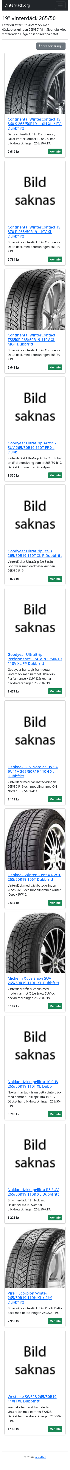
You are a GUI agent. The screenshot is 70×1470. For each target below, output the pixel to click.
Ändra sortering (50, 46)
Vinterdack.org (17, 5)
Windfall (40, 1457)
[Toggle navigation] (60, 5)
